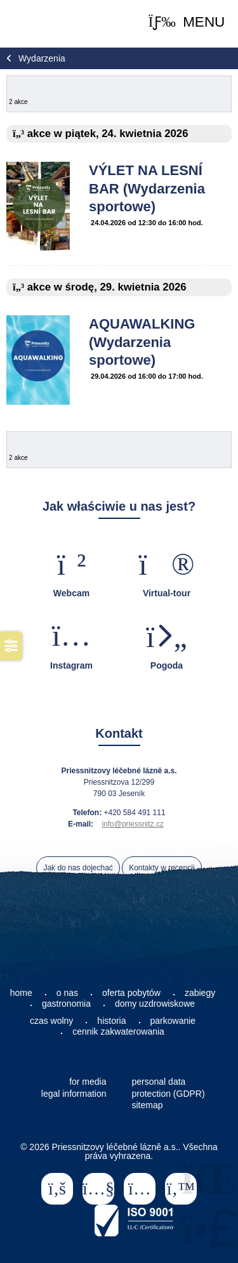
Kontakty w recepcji (161, 867)
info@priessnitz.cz (133, 824)
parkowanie (173, 1021)
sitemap (147, 1105)
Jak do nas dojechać (77, 867)
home (21, 993)
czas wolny (51, 1021)
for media (87, 1081)
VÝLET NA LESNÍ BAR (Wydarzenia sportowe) (147, 188)
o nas (67, 993)
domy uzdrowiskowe (155, 1003)
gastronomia (66, 1003)
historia (111, 1021)
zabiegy (200, 993)
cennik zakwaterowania (118, 1031)
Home (37, 24)
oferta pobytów (131, 993)
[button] (187, 22)
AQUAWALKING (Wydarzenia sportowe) (142, 342)
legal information (74, 1094)
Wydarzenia (41, 58)
